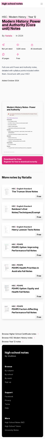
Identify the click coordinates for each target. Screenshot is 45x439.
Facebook (9, 396)
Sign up (8, 382)
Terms (7, 404)
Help (7, 408)
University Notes (12, 430)
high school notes (17, 352)
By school (9, 374)
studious (12, 356)
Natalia (8, 35)
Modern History (17, 16)
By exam (8, 378)
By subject (9, 371)
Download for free (22, 160)
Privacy (8, 400)
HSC (4, 16)
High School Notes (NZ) (14, 422)
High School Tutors (13, 426)
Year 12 (32, 16)
